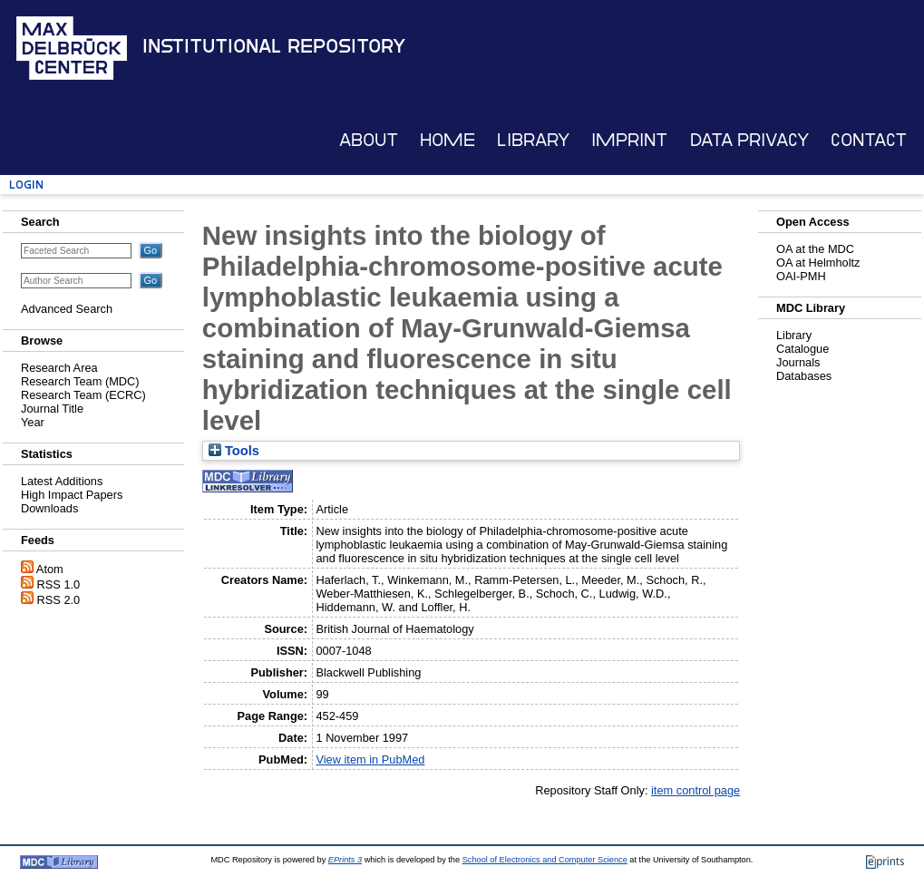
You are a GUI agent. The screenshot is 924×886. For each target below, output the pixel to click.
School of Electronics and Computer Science (544, 859)
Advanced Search (66, 309)
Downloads (49, 508)
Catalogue (802, 348)
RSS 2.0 (59, 600)
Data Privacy (749, 140)
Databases (804, 376)
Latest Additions (61, 481)
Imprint (629, 140)
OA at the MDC (815, 249)
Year (32, 422)
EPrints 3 (345, 859)
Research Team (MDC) (80, 381)
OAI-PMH (801, 276)
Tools (234, 450)
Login (26, 184)
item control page (695, 790)
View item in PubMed (370, 759)
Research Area (59, 368)
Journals (798, 362)
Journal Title (52, 408)
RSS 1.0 (59, 584)
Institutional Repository (273, 46)
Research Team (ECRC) (83, 395)
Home (447, 140)
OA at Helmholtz (818, 262)
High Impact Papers (71, 494)
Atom (49, 569)
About (368, 140)
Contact (869, 140)
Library (533, 140)
